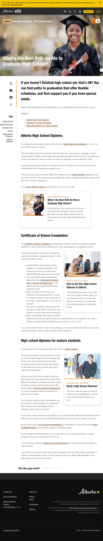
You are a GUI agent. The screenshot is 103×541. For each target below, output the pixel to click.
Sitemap (32, 509)
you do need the (51, 425)
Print (80, 11)
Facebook (11, 90)
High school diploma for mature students (42, 126)
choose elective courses (35, 187)
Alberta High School (75, 144)
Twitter (11, 83)
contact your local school (56, 443)
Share (65, 11)
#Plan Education (6, 125)
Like (75, 11)
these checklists (78, 175)
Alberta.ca (33, 492)
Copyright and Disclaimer (11, 530)
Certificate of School (38, 244)
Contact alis (7, 492)
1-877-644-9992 (9, 507)
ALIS (18, 11)
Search (87, 11)
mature (72, 349)
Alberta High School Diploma (37, 120)
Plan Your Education (43, 21)
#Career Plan (8, 128)
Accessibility (33, 504)
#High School (7, 121)
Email (11, 104)
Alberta (7, 10)
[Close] (100, 3)
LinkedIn (11, 97)
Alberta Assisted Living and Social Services (83, 508)
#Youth (10, 131)
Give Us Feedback (10, 497)
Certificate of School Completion (39, 123)
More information (17, 5)
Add (69, 11)
